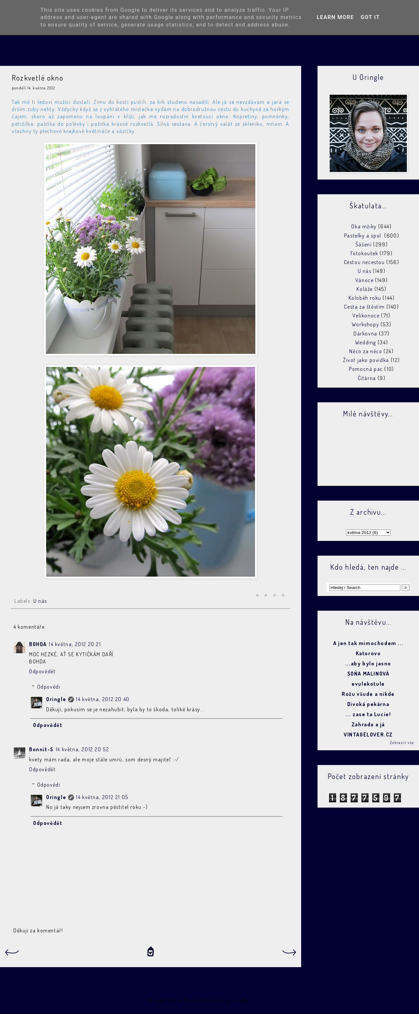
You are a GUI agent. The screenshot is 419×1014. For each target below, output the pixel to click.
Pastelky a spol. (363, 235)
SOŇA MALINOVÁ (368, 673)
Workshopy (365, 324)
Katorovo (368, 653)
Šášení (363, 244)
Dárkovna (365, 333)
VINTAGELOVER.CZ (368, 734)
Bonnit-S (41, 749)
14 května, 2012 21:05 (102, 797)
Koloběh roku (365, 298)
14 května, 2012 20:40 (103, 699)
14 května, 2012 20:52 (82, 749)
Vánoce (364, 280)
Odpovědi (49, 686)
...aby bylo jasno (368, 663)
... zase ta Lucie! (368, 714)
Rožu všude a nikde (368, 694)
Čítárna (367, 378)
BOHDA (38, 644)
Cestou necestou (364, 262)
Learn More (335, 17)
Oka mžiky (363, 226)
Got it (370, 17)
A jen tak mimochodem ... (368, 643)
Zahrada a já (368, 724)
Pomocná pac (366, 369)
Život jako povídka (366, 360)
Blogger (260, 1000)
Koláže (364, 289)
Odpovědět (42, 671)
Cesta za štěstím (364, 306)
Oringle (56, 699)
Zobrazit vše (402, 742)
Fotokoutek (364, 253)
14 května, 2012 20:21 (75, 644)
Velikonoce (366, 315)
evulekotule (368, 683)
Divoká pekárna (368, 704)
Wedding (365, 342)
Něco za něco (365, 351)
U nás (40, 601)
